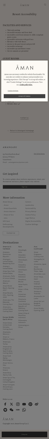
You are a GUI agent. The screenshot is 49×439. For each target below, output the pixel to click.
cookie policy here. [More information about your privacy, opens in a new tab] (25, 85)
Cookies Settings (13, 91)
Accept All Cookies (24, 96)
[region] (24, 80)
